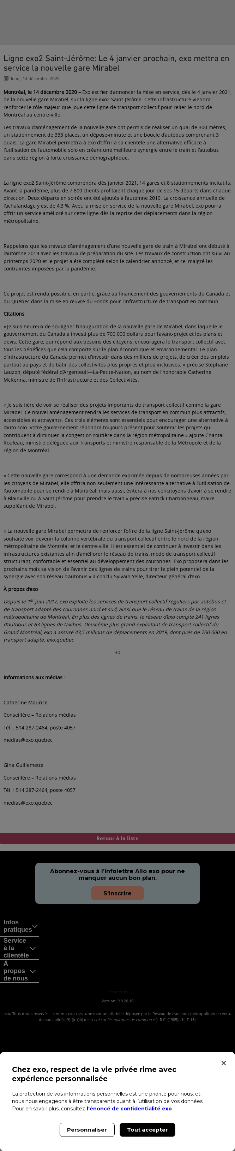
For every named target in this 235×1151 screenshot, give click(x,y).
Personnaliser (87, 1129)
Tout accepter (147, 1129)
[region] (117, 1101)
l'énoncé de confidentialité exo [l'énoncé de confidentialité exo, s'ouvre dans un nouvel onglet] (129, 1108)
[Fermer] (223, 1063)
